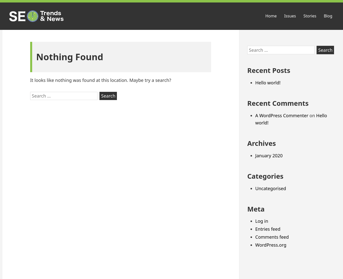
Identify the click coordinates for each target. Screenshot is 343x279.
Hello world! (267, 83)
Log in (261, 221)
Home (271, 16)
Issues (290, 16)
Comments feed (272, 237)
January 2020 (269, 156)
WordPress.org (270, 245)
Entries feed (267, 229)
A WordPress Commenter (281, 115)
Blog (328, 16)
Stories (309, 16)
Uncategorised (270, 188)
